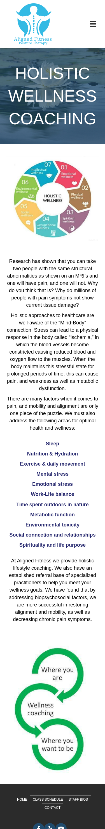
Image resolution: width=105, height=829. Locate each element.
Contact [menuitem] (52, 808)
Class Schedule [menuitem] (48, 799)
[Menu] (93, 24)
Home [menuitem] (22, 799)
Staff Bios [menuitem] (78, 799)
